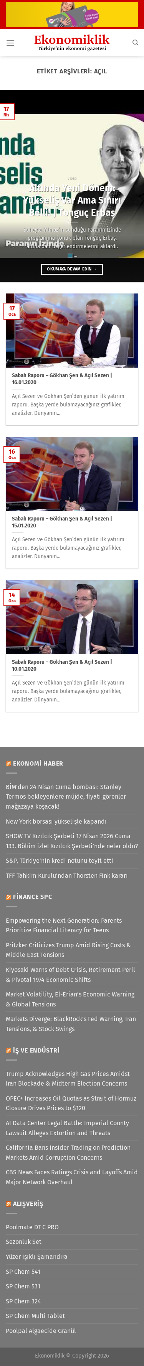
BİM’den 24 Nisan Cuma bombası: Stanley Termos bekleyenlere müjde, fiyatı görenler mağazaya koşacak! (66, 796)
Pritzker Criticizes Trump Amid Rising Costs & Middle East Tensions (68, 950)
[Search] (135, 42)
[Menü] (10, 42)
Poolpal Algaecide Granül (41, 1331)
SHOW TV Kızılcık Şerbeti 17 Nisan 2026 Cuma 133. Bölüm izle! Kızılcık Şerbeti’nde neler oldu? (72, 841)
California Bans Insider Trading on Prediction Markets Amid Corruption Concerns (68, 1152)
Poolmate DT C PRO (32, 1227)
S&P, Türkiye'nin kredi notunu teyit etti (59, 860)
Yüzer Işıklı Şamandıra (37, 1256)
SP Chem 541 (23, 1271)
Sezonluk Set (23, 1241)
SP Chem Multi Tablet (35, 1316)
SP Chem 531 (23, 1286)
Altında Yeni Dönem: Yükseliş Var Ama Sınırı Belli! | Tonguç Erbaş (72, 200)
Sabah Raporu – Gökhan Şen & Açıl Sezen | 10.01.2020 (62, 665)
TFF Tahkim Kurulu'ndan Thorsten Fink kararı (67, 875)
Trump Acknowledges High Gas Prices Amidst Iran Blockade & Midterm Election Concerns (68, 1078)
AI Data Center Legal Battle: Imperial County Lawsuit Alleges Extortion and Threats (67, 1128)
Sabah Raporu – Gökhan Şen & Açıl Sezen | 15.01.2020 (62, 522)
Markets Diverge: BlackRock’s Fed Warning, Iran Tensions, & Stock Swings (71, 1024)
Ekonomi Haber (38, 763)
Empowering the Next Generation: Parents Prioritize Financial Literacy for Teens (64, 925)
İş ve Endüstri (36, 1050)
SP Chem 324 (23, 1301)
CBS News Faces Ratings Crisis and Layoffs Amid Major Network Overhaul (72, 1177)
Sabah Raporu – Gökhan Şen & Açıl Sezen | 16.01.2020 (62, 379)
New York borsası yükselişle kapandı (56, 821)
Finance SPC (32, 896)
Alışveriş (28, 1203)
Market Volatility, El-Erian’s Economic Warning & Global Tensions (70, 999)
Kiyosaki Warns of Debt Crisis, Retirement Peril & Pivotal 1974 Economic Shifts (70, 974)
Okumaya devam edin (72, 269)
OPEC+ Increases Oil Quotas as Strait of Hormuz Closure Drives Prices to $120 (71, 1103)
